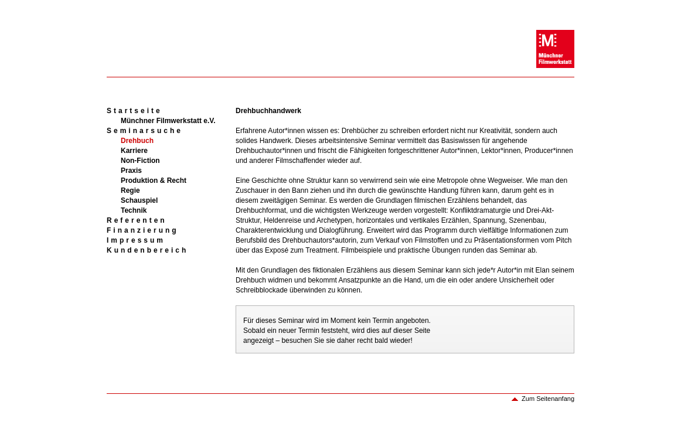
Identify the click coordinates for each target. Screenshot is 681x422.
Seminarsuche (145, 131)
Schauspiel (139, 200)
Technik (134, 210)
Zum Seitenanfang (548, 398)
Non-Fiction (140, 160)
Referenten (137, 220)
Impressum (136, 240)
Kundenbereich (147, 250)
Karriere (134, 151)
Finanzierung (143, 230)
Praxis (131, 170)
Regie (130, 190)
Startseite (134, 111)
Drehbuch (137, 141)
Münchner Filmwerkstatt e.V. (168, 121)
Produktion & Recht (153, 180)
